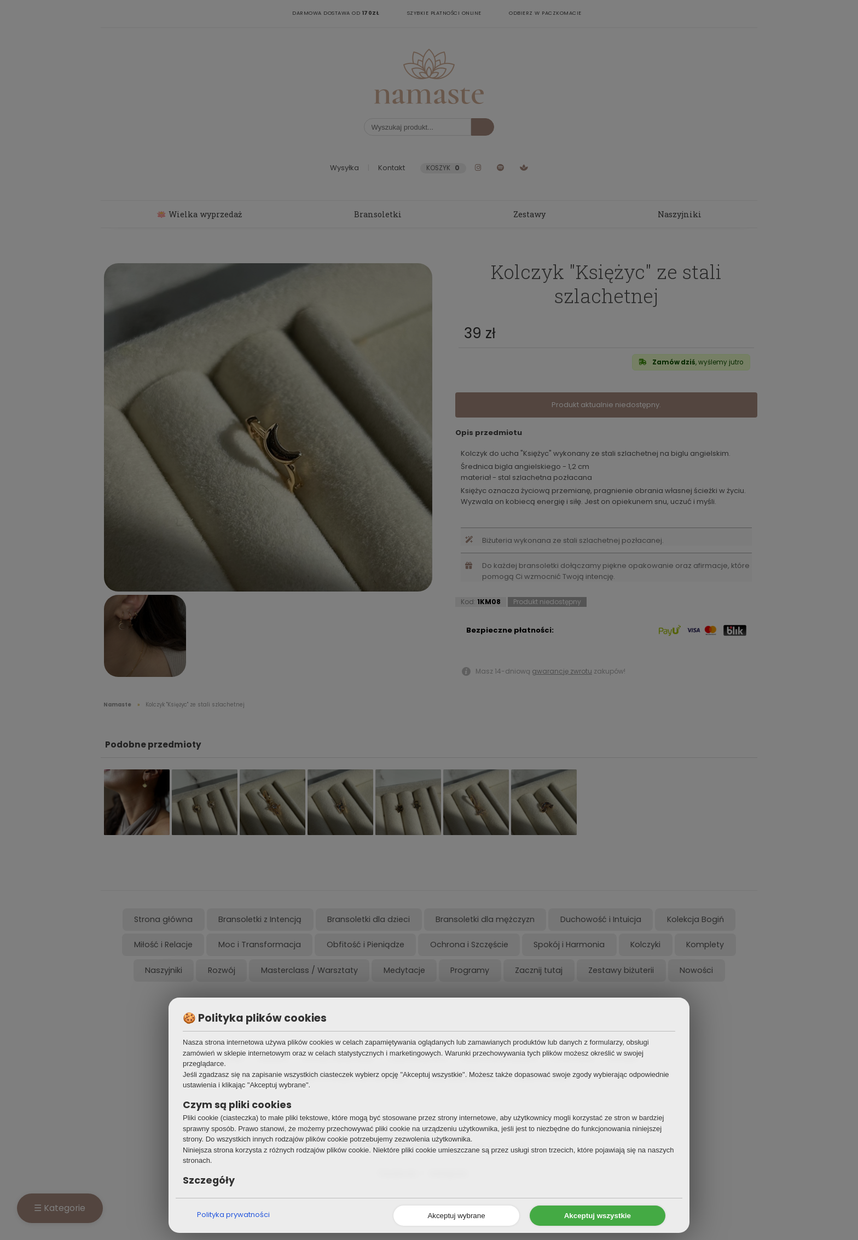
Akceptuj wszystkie (597, 1216)
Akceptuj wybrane (456, 1216)
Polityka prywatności (233, 1214)
